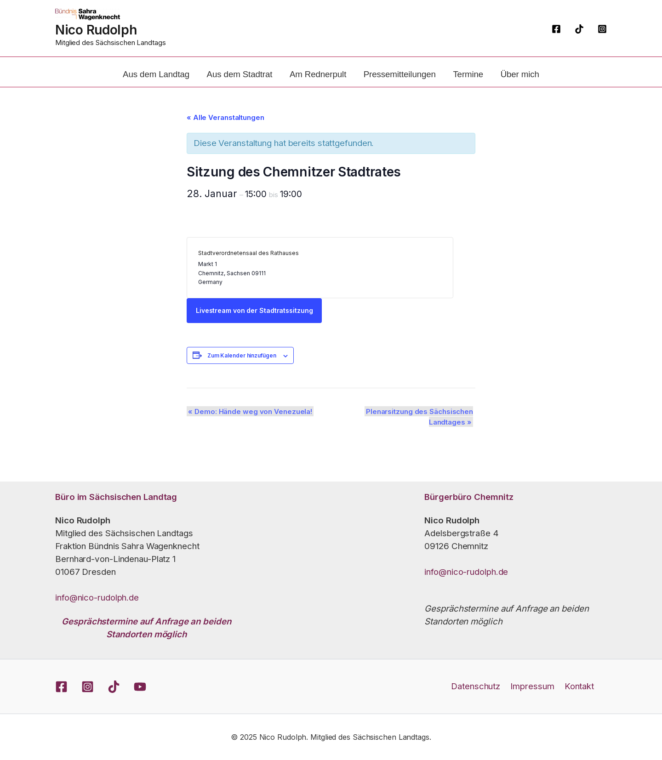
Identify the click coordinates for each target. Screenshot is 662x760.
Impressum (532, 686)
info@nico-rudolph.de (97, 597)
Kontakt (577, 686)
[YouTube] (140, 687)
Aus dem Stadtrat (245, 81)
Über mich (511, 81)
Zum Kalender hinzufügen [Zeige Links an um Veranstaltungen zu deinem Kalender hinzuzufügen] (245, 369)
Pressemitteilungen (398, 81)
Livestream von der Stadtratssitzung (257, 324)
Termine (463, 81)
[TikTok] (579, 29)
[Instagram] (602, 29)
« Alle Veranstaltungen (229, 131)
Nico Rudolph (96, 30)
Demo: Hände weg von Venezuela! (252, 425)
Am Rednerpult (319, 81)
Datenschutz (477, 686)
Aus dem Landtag (164, 81)
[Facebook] (556, 29)
